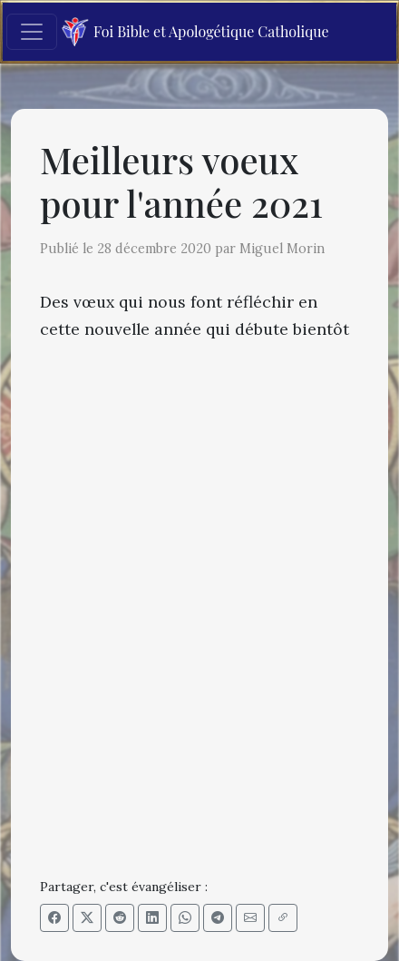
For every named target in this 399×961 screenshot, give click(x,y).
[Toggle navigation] (31, 32)
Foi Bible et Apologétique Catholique (195, 32)
